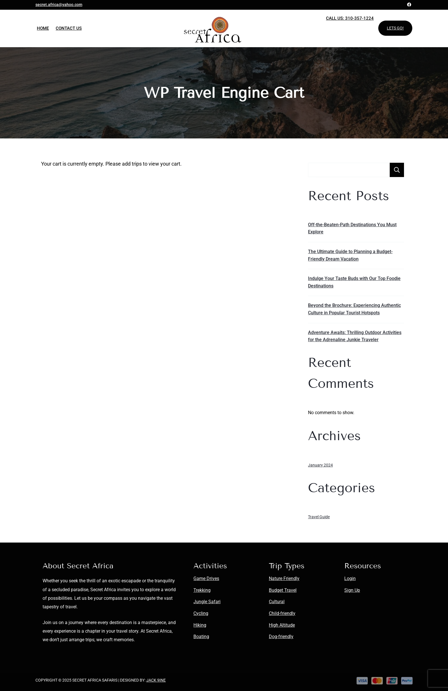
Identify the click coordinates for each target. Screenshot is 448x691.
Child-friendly (282, 613)
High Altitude (282, 625)
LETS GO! (395, 28)
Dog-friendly (281, 636)
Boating (201, 636)
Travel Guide (319, 517)
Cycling (200, 613)
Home (43, 28)
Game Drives (206, 578)
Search (397, 170)
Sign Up (352, 590)
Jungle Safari (207, 601)
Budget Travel (283, 590)
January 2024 (320, 465)
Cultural (277, 601)
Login (350, 578)
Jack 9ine (156, 680)
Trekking (202, 590)
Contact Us (69, 28)
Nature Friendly (284, 578)
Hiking (199, 625)
